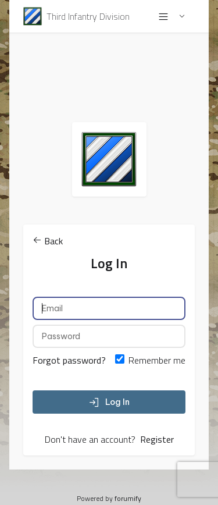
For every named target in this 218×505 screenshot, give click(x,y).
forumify (128, 498)
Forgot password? (69, 360)
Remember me (156, 360)
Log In (109, 402)
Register (157, 439)
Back (48, 241)
